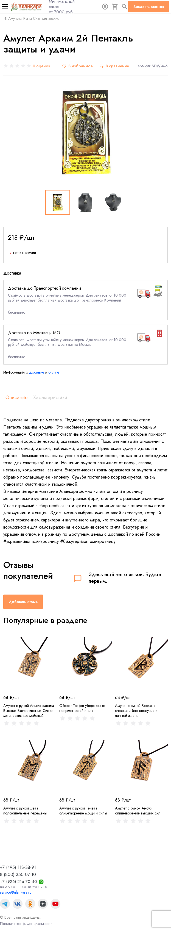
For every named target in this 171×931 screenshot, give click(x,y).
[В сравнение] (114, 66)
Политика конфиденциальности (26, 923)
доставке (36, 372)
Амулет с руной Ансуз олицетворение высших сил (137, 810)
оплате (53, 372)
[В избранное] (77, 66)
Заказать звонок (148, 6)
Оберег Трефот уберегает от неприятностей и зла (82, 708)
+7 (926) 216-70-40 (18, 881)
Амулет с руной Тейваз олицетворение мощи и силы (83, 810)
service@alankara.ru (16, 892)
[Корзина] (115, 6)
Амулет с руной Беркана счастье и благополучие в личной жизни (136, 710)
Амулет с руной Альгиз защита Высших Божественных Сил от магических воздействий (28, 710)
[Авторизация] (105, 6)
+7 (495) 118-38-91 (18, 867)
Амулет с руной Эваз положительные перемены (25, 810)
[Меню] (5, 6)
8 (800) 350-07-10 (18, 874)
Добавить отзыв (23, 601)
